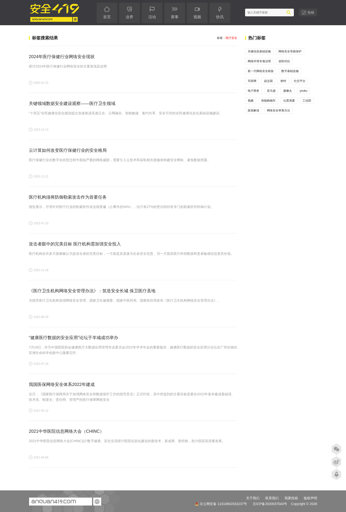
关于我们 (253, 498)
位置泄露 (289, 100)
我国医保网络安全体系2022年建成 (62, 384)
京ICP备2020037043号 (270, 504)
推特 (283, 81)
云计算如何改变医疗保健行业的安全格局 (68, 150)
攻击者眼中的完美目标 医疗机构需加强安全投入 (75, 244)
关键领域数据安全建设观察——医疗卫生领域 (72, 103)
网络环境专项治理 (259, 61)
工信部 (307, 100)
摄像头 (287, 90)
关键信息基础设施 (259, 51)
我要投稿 (291, 498)
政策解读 (253, 110)
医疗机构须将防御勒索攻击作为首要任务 (68, 197)
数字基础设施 (290, 71)
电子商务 (253, 90)
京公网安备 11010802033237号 (221, 504)
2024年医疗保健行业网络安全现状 (62, 56)
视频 (250, 100)
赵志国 (268, 81)
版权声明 (310, 498)
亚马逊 (271, 90)
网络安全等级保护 (290, 51)
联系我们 (272, 498)
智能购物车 (268, 100)
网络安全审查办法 (278, 110)
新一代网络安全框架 (261, 71)
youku (303, 90)
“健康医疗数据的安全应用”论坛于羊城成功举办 (73, 337)
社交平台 (299, 81)
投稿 (311, 12)
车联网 (252, 81)
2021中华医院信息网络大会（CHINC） (66, 431)
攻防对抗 (284, 61)
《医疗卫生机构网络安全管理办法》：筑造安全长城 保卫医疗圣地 (92, 290)
